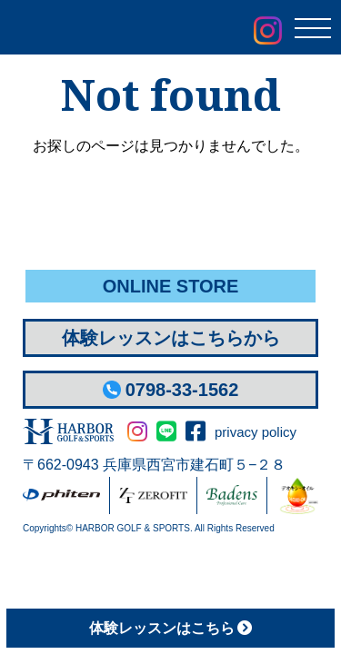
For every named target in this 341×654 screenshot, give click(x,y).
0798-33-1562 (171, 390)
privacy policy (255, 432)
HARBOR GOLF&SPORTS (68, 431)
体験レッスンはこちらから (171, 338)
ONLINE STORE (171, 286)
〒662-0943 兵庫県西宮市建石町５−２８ (154, 464)
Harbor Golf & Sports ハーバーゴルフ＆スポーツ (118, 28)
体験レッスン (170, 628)
